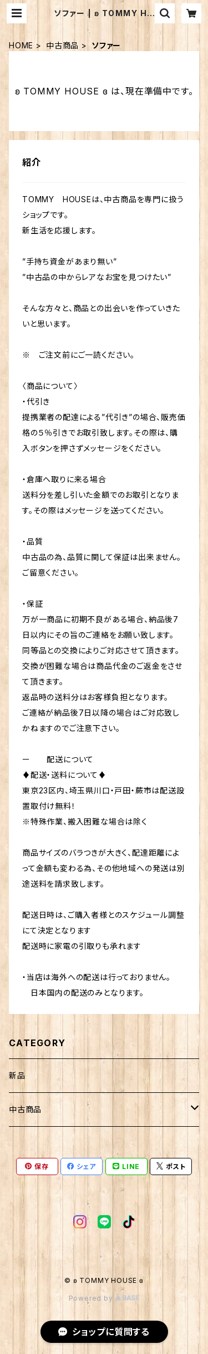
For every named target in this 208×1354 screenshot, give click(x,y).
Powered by (104, 1298)
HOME (21, 45)
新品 (17, 1075)
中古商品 (62, 45)
